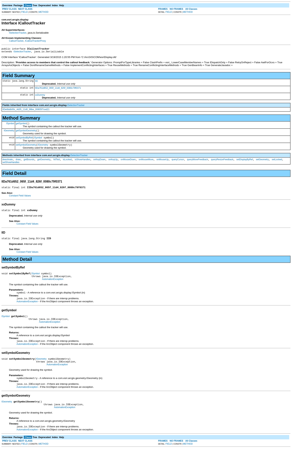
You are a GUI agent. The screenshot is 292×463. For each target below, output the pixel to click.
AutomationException (52, 286)
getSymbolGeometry (26, 133)
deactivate (7, 163)
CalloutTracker (16, 41)
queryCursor (178, 163)
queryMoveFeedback (197, 163)
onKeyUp (113, 163)
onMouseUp (162, 163)
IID (36, 82)
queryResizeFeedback (222, 163)
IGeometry (9, 132)
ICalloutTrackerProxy (35, 41)
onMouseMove (146, 163)
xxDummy (40, 96)
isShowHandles (82, 163)
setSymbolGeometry (26, 148)
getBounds (29, 163)
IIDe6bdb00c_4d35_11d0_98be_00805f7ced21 (26, 110)
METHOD (43, 12)
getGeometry (43, 163)
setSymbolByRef (24, 140)
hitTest (56, 163)
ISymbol (10, 125)
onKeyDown (99, 163)
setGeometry (262, 163)
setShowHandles (10, 166)
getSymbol (21, 125)
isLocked (67, 163)
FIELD (24, 12)
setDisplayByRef (244, 163)
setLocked (277, 163)
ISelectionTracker (17, 33)
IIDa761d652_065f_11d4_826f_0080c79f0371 (58, 89)
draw (18, 163)
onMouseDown (128, 163)
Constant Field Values (20, 200)
